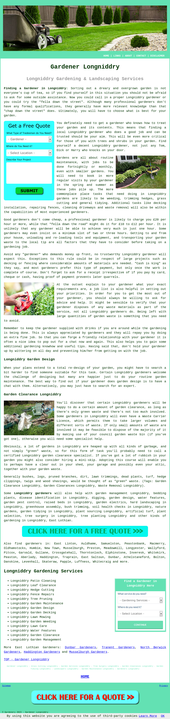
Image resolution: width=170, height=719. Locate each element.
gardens (63, 198)
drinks (90, 328)
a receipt (92, 272)
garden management (111, 493)
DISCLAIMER (157, 55)
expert (129, 386)
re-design (76, 368)
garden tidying (33, 511)
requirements (67, 289)
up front (83, 254)
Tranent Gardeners (118, 647)
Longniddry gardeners (33, 493)
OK (163, 716)
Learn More (148, 716)
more (123, 561)
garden (145, 88)
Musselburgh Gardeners (88, 652)
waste (8, 242)
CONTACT (141, 55)
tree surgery (36, 516)
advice (62, 302)
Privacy (163, 686)
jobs (95, 162)
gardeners (79, 212)
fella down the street (61, 102)
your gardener (143, 337)
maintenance (14, 381)
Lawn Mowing (41, 617)
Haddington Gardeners (42, 652)
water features (151, 498)
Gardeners (51, 647)
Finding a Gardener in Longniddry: (36, 88)
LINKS (116, 55)
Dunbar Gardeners (80, 647)
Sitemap (6, 686)
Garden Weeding (43, 621)
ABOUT (128, 55)
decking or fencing (20, 263)
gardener (117, 123)
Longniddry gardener (86, 132)
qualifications (47, 106)
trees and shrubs (112, 141)
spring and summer (89, 185)
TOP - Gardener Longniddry (26, 659)
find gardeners (28, 543)
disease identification (39, 498)
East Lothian (60, 520)
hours (121, 233)
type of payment (98, 268)
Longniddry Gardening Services (43, 571)
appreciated (70, 333)
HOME (106, 55)
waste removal (117, 207)
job (142, 351)
